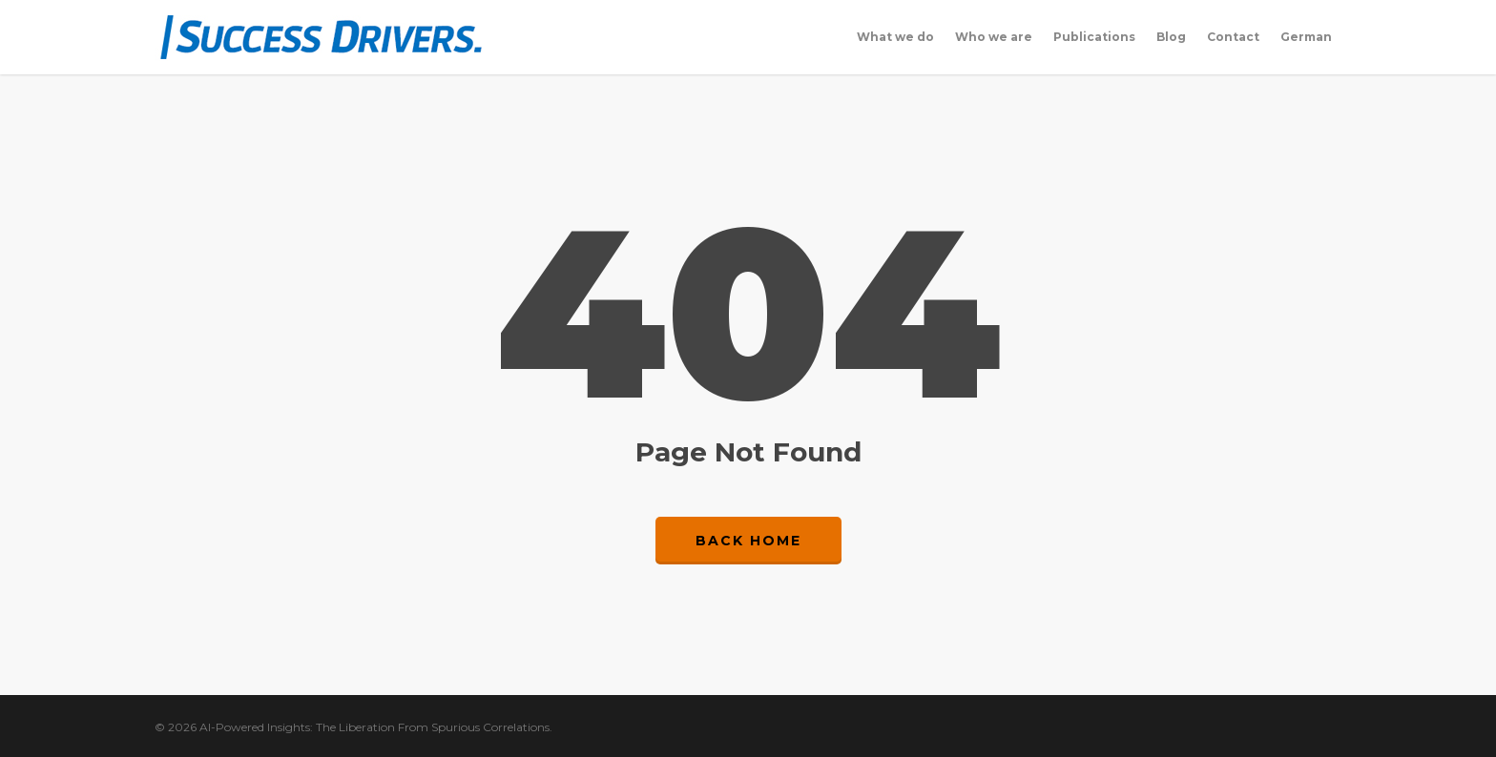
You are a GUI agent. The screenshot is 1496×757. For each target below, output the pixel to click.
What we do (895, 37)
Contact (1233, 37)
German (1306, 37)
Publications (1094, 37)
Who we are (993, 37)
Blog (1171, 37)
